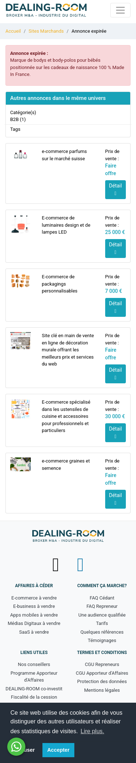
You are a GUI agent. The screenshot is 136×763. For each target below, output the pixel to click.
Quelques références (102, 632)
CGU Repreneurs (102, 664)
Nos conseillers (34, 664)
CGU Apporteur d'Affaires (102, 673)
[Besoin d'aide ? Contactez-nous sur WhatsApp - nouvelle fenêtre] (16, 747)
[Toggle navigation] (120, 10)
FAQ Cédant (102, 598)
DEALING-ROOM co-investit (33, 688)
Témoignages (102, 640)
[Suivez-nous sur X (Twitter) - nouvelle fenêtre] (56, 565)
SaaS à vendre (34, 632)
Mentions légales (102, 690)
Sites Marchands (46, 31)
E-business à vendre (34, 606)
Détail (115, 189)
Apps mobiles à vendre (34, 615)
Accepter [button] (58, 750)
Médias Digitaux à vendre (34, 623)
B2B (14, 119)
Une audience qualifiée (101, 615)
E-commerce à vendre (34, 598)
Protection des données (102, 681)
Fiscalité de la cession (34, 697)
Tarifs (102, 623)
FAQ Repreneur (102, 606)
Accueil (13, 31)
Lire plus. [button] (92, 731)
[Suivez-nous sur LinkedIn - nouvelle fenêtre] (80, 565)
